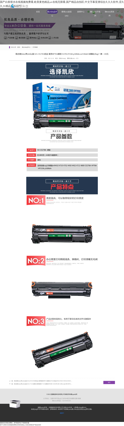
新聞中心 (81, 12)
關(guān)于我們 (95, 12)
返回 (109, 382)
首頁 (38, 12)
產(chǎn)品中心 (52, 12)
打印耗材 (35, 47)
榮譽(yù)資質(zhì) (67, 12)
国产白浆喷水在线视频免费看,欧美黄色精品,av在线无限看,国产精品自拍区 (20, 425)
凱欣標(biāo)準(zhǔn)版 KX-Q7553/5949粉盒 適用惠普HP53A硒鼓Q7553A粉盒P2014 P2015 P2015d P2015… (43, 381)
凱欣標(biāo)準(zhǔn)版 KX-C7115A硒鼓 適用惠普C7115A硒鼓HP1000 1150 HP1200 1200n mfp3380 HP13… (43, 384)
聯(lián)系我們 (109, 12)
